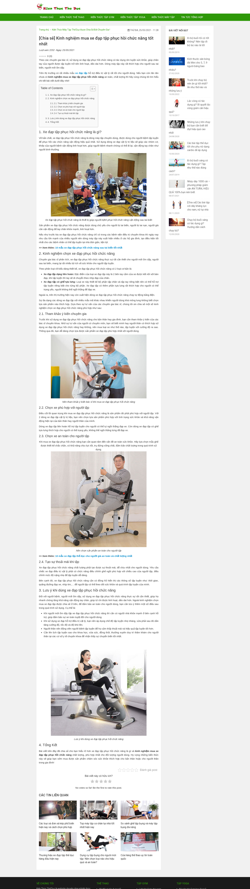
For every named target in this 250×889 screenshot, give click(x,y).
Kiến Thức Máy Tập (163, 17)
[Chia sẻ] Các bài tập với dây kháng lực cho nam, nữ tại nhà (198, 206)
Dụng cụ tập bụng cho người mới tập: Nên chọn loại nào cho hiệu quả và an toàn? (98, 859)
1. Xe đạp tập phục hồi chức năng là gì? (67, 95)
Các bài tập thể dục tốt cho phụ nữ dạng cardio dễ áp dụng (198, 147)
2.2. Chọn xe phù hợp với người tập (69, 107)
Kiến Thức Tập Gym (102, 17)
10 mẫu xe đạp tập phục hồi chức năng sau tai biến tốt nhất (88, 247)
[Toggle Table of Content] (91, 88)
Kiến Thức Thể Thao (72, 17)
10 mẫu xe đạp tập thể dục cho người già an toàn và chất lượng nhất (93, 556)
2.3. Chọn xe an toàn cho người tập (69, 110)
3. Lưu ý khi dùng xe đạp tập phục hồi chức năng (71, 118)
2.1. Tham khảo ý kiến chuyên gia (68, 103)
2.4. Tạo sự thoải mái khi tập (66, 113)
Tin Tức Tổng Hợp (192, 17)
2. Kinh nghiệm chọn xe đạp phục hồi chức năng (71, 98)
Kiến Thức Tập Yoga (133, 17)
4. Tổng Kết (53, 122)
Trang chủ (46, 17)
